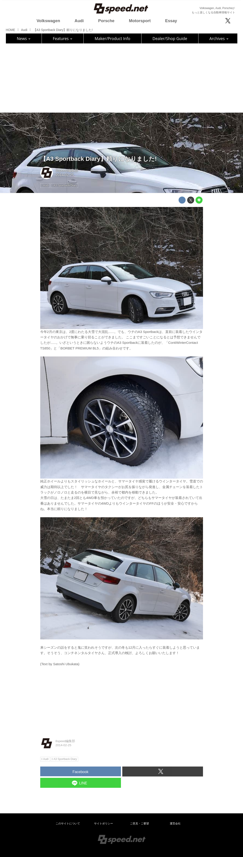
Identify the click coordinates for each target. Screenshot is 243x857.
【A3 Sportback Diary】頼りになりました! (98, 158)
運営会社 (175, 823)
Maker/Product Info (112, 38)
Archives (219, 38)
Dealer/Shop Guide (170, 38)
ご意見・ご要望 (139, 823)
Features (63, 38)
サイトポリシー (103, 823)
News (24, 38)
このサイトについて (68, 823)
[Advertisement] (121, 77)
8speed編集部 (67, 170)
